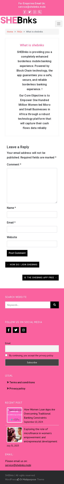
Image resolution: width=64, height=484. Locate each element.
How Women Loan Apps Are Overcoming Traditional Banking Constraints (39, 413)
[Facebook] (24, 12)
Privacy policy (17, 388)
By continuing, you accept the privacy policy (29, 355)
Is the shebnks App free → (40, 277)
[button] (32, 45)
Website (12, 237)
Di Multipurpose (26, 479)
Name (11, 207)
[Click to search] (54, 304)
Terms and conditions (22, 382)
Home (10, 31)
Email (11, 222)
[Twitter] (29, 12)
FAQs (19, 31)
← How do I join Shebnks (22, 264)
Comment (14, 164)
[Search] (39, 12)
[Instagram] (34, 12)
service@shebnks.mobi (32, 6)
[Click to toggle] (58, 24)
